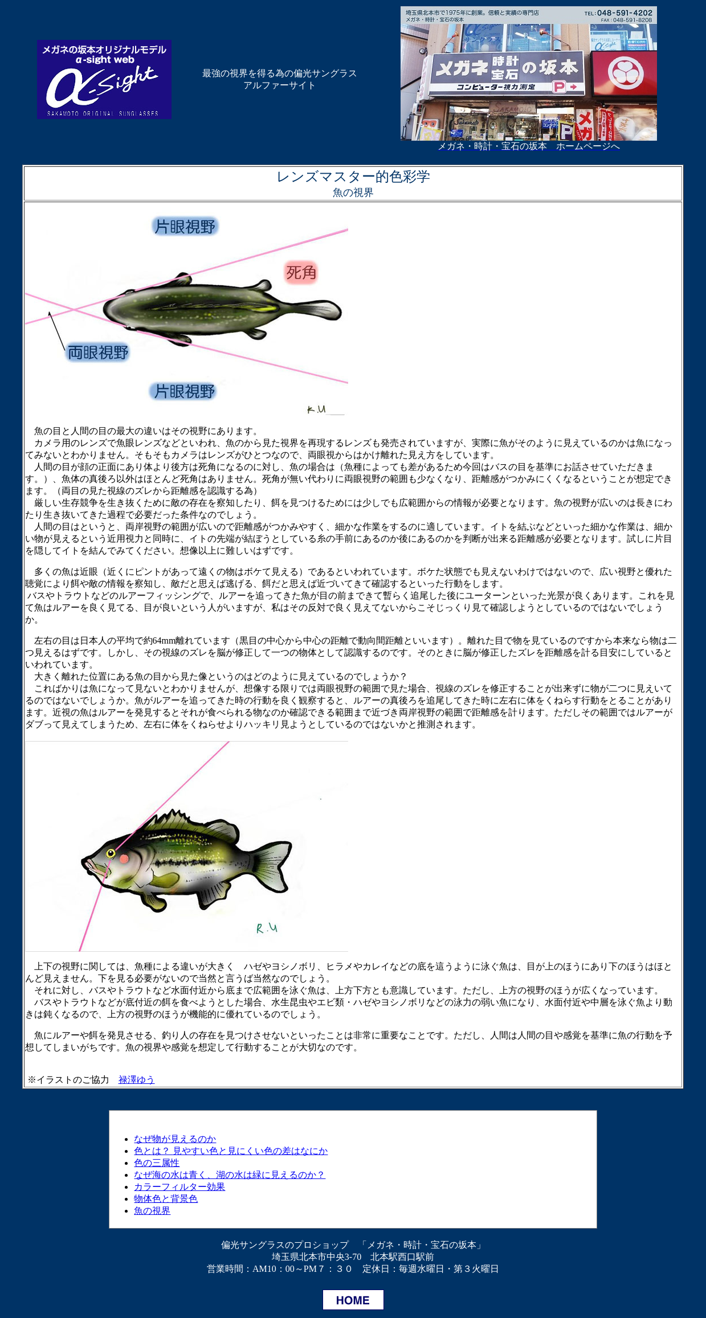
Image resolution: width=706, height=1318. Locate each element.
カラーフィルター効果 (179, 1187)
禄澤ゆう (137, 1079)
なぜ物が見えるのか (175, 1139)
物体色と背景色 (166, 1199)
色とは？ (231, 1151)
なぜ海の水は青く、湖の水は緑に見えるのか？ (229, 1175)
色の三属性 (156, 1163)
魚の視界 (152, 1210)
